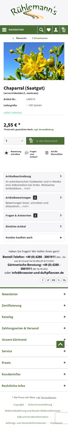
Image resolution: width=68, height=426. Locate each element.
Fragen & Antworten (18, 215)
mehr (27, 188)
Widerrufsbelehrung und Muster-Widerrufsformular (32, 410)
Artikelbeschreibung (18, 176)
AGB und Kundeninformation (32, 416)
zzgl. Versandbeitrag (43, 129)
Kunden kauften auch (19, 237)
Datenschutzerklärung (40, 404)
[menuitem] (13, 29)
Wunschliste (49, 30)
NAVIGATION (13, 29)
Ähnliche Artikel (16, 226)
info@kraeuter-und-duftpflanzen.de (38, 273)
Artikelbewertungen (18, 197)
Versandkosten (48, 397)
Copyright (18, 404)
